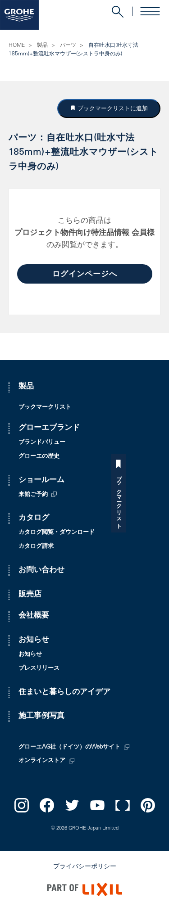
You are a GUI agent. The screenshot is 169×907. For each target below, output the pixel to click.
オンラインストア (41, 761)
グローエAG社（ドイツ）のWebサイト (69, 747)
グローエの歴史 (38, 457)
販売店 (29, 595)
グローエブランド (49, 428)
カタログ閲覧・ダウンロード (56, 533)
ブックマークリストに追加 (112, 108)
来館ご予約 (33, 495)
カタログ (33, 518)
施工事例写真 (41, 716)
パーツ (68, 45)
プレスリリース (38, 669)
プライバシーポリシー (84, 867)
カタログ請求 (36, 547)
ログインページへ (84, 275)
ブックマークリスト (161, 499)
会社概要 (33, 616)
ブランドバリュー (41, 443)
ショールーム (41, 480)
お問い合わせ (41, 570)
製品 (42, 45)
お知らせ (33, 640)
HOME (17, 45)
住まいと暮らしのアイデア (64, 692)
